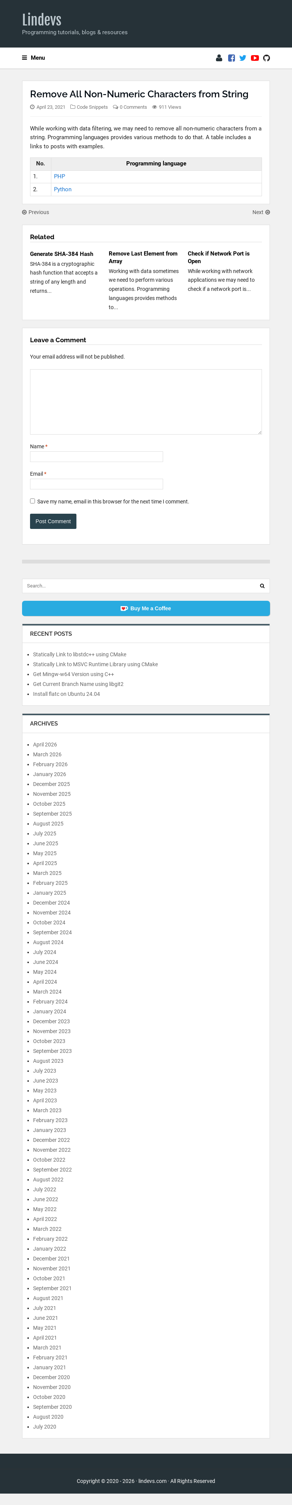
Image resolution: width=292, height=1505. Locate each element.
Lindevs (42, 20)
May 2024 (45, 983)
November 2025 (52, 805)
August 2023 (48, 1072)
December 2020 (51, 1389)
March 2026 (47, 766)
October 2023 (49, 1052)
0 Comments (133, 107)
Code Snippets (92, 107)
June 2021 (45, 1329)
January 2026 (49, 786)
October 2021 (49, 1290)
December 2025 (51, 795)
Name (39, 458)
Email (38, 485)
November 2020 (52, 1398)
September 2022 (52, 1181)
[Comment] (146, 407)
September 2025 (52, 825)
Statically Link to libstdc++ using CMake (79, 666)
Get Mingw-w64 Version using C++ (73, 686)
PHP (59, 176)
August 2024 (48, 954)
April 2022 (45, 1230)
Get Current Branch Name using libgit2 (78, 695)
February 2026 (50, 776)
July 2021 (44, 1319)
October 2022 (49, 1171)
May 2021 (45, 1339)
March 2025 (47, 884)
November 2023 (52, 1043)
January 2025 (49, 904)
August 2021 (48, 1310)
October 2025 (49, 815)
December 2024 (51, 914)
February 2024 (50, 1013)
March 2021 (47, 1359)
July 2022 (44, 1201)
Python (62, 189)
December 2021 (51, 1270)
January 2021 (49, 1379)
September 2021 (52, 1300)
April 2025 (45, 875)
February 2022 (50, 1250)
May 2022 (45, 1221)
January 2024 (49, 1023)
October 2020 (49, 1408)
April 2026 (45, 756)
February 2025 (50, 894)
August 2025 (48, 835)
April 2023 (45, 1112)
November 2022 (52, 1161)
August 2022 (48, 1191)
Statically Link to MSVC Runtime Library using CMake (95, 676)
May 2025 (45, 865)
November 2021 (52, 1280)
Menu (33, 57)
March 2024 (47, 1003)
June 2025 (45, 855)
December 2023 (51, 1033)
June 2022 (45, 1211)
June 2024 (45, 973)
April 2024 (45, 993)
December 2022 (51, 1151)
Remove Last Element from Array (143, 257)
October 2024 (49, 934)
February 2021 (50, 1369)
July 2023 (44, 1082)
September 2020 (52, 1418)
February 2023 (50, 1132)
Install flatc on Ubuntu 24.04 (66, 705)
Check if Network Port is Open (219, 257)
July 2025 (44, 845)
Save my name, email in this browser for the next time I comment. (113, 513)
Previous (35, 212)
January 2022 (49, 1260)
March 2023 (47, 1122)
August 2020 (48, 1428)
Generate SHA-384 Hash (61, 254)
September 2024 (52, 944)
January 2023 (49, 1141)
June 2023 (45, 1092)
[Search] (262, 597)
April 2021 (45, 1349)
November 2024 (52, 924)
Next (261, 212)
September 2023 (52, 1062)
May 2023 (45, 1102)
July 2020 (44, 1438)
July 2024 (44, 963)
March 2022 (47, 1240)
